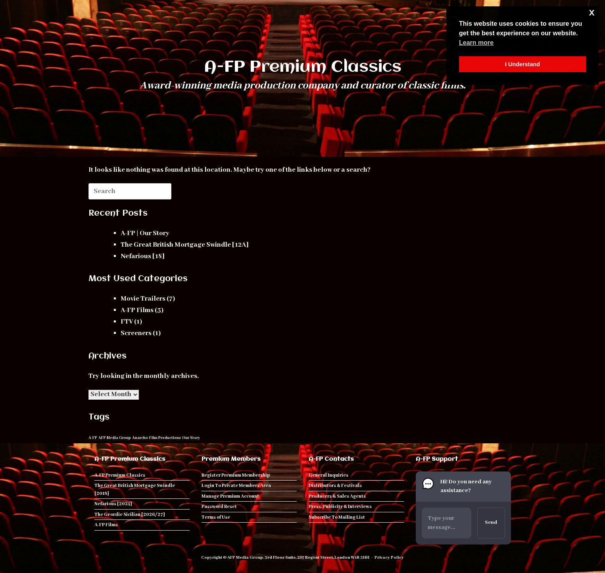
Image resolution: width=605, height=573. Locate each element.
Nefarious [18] (143, 256)
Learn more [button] (476, 42)
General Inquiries (328, 475)
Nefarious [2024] (113, 504)
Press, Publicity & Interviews (340, 507)
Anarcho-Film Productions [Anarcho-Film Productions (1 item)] (156, 438)
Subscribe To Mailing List (337, 517)
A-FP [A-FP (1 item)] (92, 438)
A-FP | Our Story (145, 233)
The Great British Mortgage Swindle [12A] (185, 245)
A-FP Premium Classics (119, 475)
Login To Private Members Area (236, 486)
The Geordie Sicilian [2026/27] (129, 514)
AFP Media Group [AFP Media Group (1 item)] (114, 438)
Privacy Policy (389, 557)
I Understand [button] (522, 64)
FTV (127, 322)
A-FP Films (137, 310)
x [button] (592, 12)
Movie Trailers (143, 299)
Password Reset (219, 507)
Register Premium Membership (236, 475)
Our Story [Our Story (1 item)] (191, 438)
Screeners (136, 333)
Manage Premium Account (230, 496)
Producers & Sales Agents (337, 496)
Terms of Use (216, 517)
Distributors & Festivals (335, 486)
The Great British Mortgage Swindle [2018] (134, 489)
